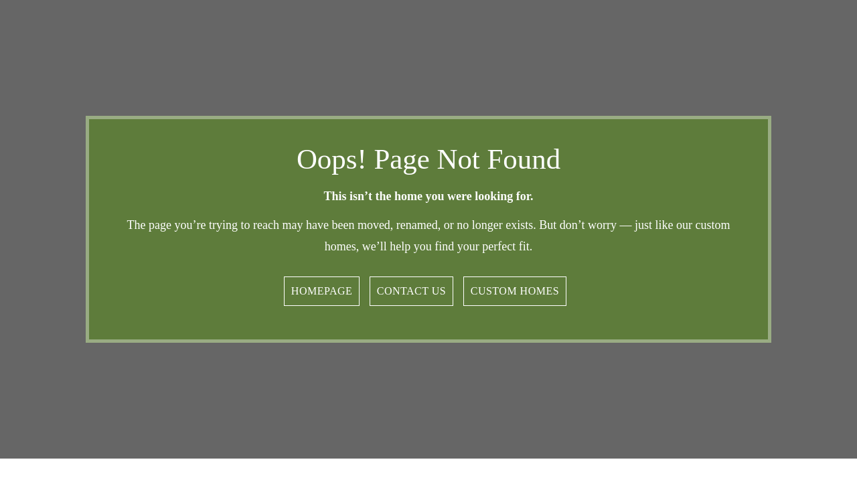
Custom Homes (515, 291)
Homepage (321, 291)
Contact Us (411, 291)
